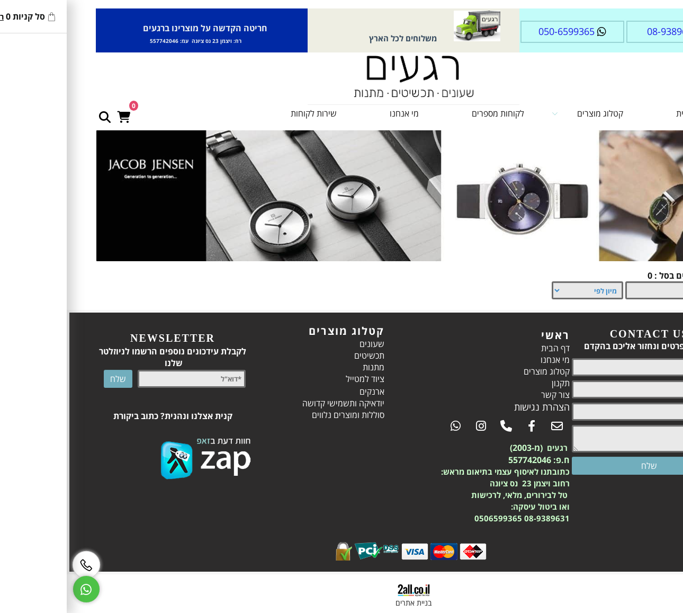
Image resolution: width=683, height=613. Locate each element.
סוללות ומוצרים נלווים (276, 415)
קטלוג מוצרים (515, 113)
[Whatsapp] (14, 589)
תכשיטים (297, 355)
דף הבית (618, 113)
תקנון (489, 383)
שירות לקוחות (242, 113)
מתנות (301, 367)
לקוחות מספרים (426, 113)
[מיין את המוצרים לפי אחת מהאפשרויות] (515, 290)
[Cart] (51, 111)
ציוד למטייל (293, 379)
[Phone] (14, 565)
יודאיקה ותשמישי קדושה (271, 403)
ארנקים (299, 391)
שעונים (299, 344)
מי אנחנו (332, 113)
